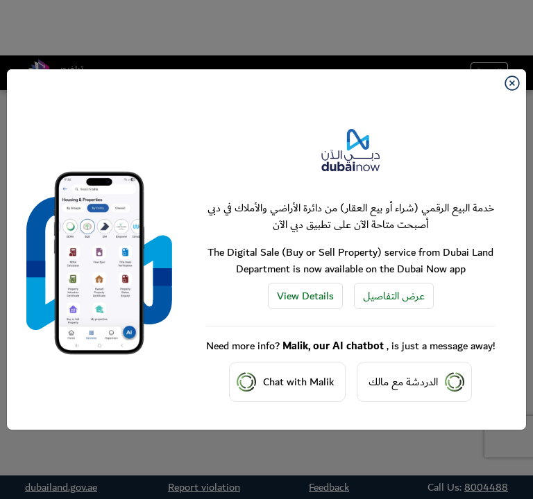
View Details (305, 296)
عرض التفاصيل (394, 296)
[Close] (512, 83)
